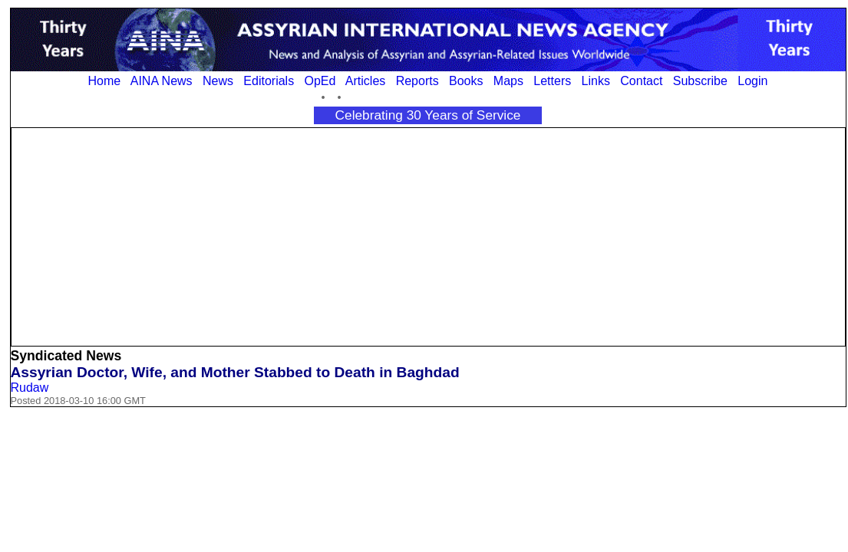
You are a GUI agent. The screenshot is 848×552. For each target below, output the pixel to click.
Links (596, 80)
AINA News (161, 80)
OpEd (319, 80)
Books (466, 80)
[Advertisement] (428, 235)
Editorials (268, 80)
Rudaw (30, 387)
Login (752, 80)
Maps (508, 80)
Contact (641, 80)
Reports (417, 80)
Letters (552, 80)
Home (104, 80)
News (218, 80)
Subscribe (700, 80)
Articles (365, 80)
